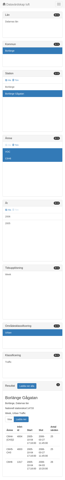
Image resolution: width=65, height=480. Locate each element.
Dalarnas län (11, 21)
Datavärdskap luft (16, 4)
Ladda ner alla (26, 386)
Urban (8, 332)
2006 (7, 216)
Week (8, 274)
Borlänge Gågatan (14, 93)
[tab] (32, 386)
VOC (7, 151)
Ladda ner (21, 419)
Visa (9, 419)
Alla (8, 80)
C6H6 (8, 158)
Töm (15, 80)
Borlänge (9, 50)
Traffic (8, 362)
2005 (7, 223)
